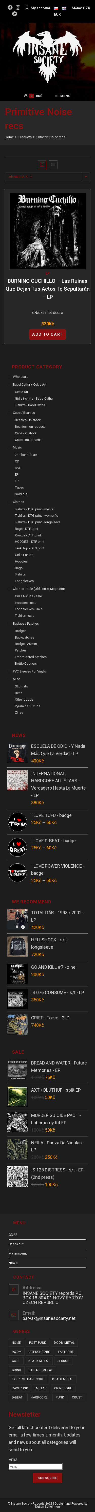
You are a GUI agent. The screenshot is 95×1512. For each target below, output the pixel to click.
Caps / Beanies (24, 413)
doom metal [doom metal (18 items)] (64, 1343)
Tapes (19, 487)
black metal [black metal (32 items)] (38, 1361)
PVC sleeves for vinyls (29, 671)
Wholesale (20, 377)
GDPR (13, 1235)
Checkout (16, 1244)
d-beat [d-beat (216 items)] (17, 1397)
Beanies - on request (30, 426)
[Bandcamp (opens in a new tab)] (15, 13)
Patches (21, 650)
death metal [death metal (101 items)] (62, 1379)
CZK (86, 8)
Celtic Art (21, 392)
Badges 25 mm (26, 644)
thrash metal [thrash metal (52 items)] (41, 1370)
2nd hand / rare (26, 455)
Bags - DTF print (26, 529)
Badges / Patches (26, 623)
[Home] (9, 137)
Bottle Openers (26, 663)
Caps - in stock (26, 433)
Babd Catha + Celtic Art (29, 384)
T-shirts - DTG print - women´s (36, 515)
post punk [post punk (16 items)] (37, 1343)
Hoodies (21, 561)
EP (16, 474)
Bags (19, 568)
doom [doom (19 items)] (17, 1352)
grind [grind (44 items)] (16, 1370)
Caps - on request (28, 440)
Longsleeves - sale (28, 609)
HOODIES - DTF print (29, 542)
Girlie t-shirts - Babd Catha (34, 398)
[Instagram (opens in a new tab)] (18, 7)
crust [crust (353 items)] (77, 1397)
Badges (20, 631)
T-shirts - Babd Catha (30, 405)
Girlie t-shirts (24, 555)
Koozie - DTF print (28, 535)
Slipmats (21, 686)
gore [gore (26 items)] (16, 1361)
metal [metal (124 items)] (41, 1388)
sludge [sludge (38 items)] (63, 1361)
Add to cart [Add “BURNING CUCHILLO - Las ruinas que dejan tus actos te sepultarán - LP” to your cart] (47, 334)
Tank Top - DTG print (29, 548)
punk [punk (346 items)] (60, 1397)
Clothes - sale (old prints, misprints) (39, 589)
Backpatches (24, 637)
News (13, 1263)
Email (14, 1459)
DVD (18, 468)
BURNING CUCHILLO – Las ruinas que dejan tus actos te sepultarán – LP (48, 289)
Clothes (18, 502)
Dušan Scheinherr (47, 1506)
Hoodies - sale (25, 603)
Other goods (24, 699)
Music (17, 447)
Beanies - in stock (28, 420)
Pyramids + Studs (27, 706)
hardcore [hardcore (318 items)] (39, 1397)
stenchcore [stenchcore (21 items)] (39, 1352)
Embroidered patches (31, 657)
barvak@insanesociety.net (49, 1318)
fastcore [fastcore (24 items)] (66, 1352)
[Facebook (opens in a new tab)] (11, 7)
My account (18, 1253)
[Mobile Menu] (62, 96)
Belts (18, 693)
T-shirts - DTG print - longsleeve (37, 522)
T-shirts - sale (24, 616)
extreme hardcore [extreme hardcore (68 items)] (28, 1379)
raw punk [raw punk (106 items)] (20, 1388)
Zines (19, 712)
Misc (16, 679)
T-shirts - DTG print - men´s (34, 509)
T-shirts (20, 574)
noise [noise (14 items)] (16, 1343)
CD (17, 461)
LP (48, 273)
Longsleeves (24, 581)
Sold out (21, 494)
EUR (57, 14)
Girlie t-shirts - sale (28, 596)
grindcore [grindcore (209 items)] (63, 1388)
